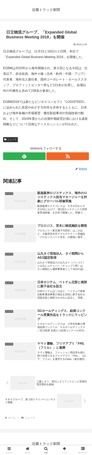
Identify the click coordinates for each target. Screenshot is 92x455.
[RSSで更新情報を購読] (67, 156)
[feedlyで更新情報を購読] (24, 156)
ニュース (10, 139)
